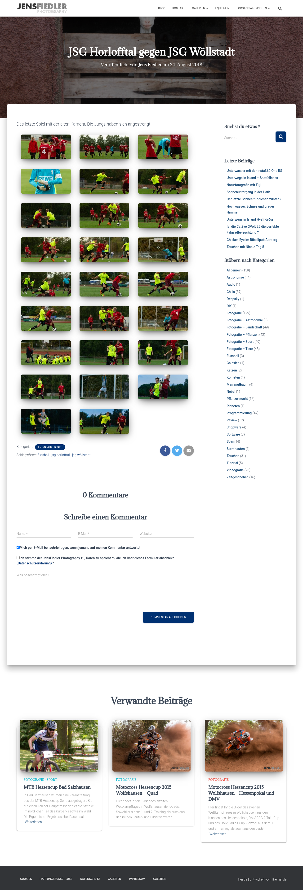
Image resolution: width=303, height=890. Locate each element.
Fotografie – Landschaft (244, 327)
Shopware (234, 427)
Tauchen (233, 456)
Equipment (223, 8)
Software (233, 434)
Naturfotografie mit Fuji (244, 185)
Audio (231, 284)
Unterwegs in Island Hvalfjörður (250, 219)
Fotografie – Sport (240, 342)
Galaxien (233, 363)
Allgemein (234, 270)
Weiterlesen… (34, 822)
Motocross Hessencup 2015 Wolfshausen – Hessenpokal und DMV (241, 793)
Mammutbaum (238, 384)
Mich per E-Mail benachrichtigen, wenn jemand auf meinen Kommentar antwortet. (79, 548)
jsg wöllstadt (81, 455)
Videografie (235, 470)
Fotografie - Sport (50, 447)
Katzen (232, 370)
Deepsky (233, 299)
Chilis (231, 292)
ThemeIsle (278, 879)
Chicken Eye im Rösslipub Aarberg (252, 240)
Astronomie (235, 277)
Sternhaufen (236, 449)
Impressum (137, 879)
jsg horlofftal (61, 455)
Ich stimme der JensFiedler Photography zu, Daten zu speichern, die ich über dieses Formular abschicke (95, 560)
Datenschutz (90, 879)
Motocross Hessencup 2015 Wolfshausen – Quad (143, 790)
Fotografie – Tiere (240, 349)
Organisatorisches (254, 8)
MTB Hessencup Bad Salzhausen (57, 787)
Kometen (233, 377)
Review (232, 420)
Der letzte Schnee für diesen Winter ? (254, 199)
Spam (231, 441)
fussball (43, 455)
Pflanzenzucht (237, 399)
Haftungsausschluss (56, 879)
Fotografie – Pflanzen (243, 334)
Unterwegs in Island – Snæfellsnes (252, 178)
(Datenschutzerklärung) (34, 563)
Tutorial (232, 463)
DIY (229, 306)
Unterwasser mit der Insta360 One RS (254, 171)
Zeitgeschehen (238, 477)
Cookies (26, 879)
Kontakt (178, 8)
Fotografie (234, 313)
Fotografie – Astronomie (245, 320)
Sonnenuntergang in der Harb (248, 192)
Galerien (200, 8)
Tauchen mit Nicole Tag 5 (245, 247)
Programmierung (239, 413)
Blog (161, 8)
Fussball (233, 356)
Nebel (231, 391)
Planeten (233, 406)
